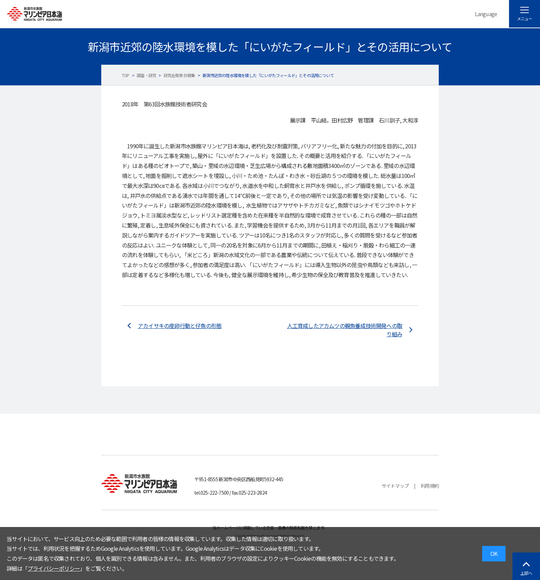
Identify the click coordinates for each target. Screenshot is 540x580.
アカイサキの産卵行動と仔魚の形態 (179, 325)
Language (486, 14)
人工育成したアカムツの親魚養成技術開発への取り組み (344, 329)
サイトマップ (395, 485)
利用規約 (429, 485)
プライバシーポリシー (54, 568)
